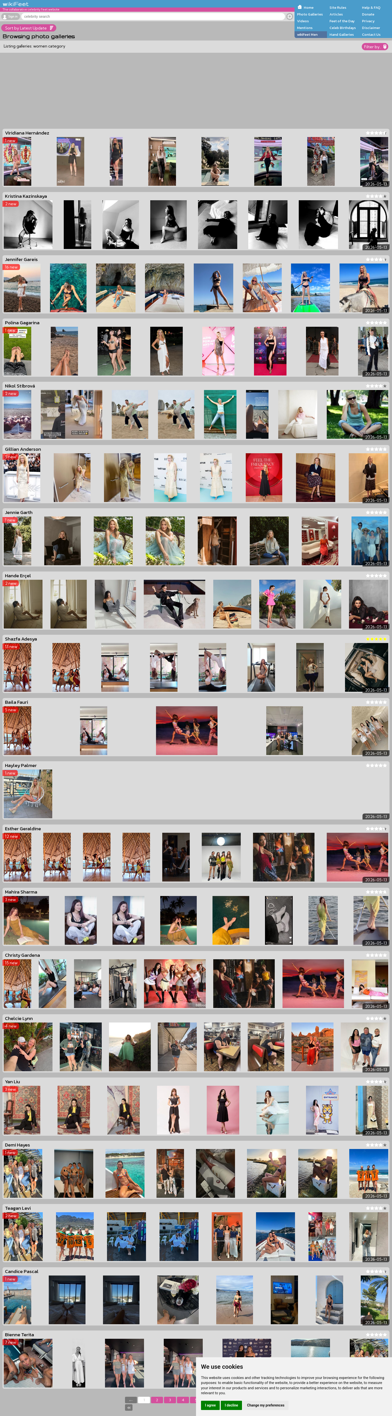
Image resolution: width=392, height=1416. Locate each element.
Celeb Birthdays (343, 27)
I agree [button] (210, 1405)
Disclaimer (371, 27)
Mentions (304, 27)
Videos (303, 21)
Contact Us (371, 34)
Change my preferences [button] (265, 1405)
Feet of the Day (342, 21)
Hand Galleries (342, 34)
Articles (336, 14)
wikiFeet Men (307, 34)
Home (309, 7)
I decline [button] (231, 1405)
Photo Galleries (310, 14)
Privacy (368, 21)
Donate (368, 14)
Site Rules (338, 7)
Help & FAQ (371, 7)
